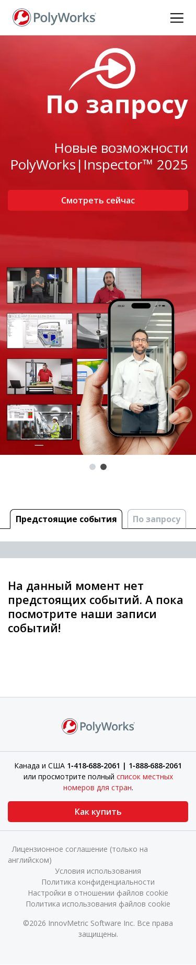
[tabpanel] (98, 245)
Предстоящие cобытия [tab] (66, 519)
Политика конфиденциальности (98, 882)
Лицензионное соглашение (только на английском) (78, 854)
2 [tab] (103, 467)
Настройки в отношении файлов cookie (98, 893)
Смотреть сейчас (98, 200)
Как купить (98, 811)
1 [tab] (92, 467)
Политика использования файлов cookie (98, 904)
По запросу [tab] (156, 519)
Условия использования (98, 871)
